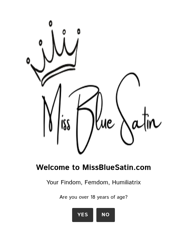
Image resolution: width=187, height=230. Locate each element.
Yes (82, 214)
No (105, 214)
